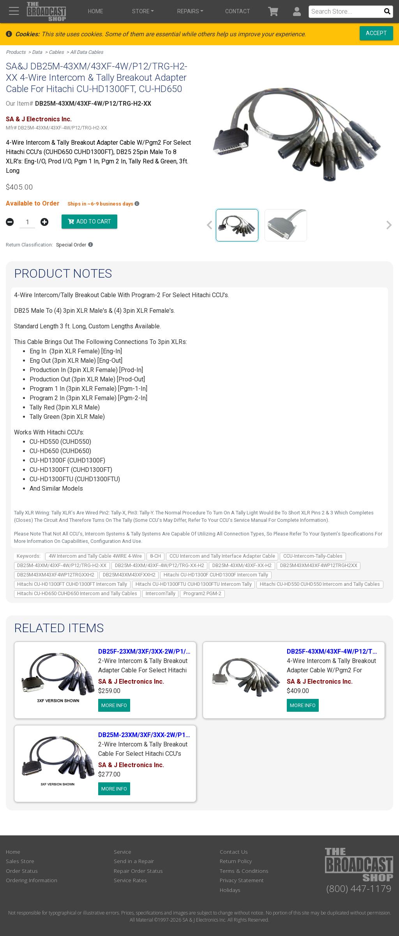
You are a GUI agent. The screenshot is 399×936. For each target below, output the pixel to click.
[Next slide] (388, 225)
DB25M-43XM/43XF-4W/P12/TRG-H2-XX (61, 565)
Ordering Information (31, 880)
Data (37, 52)
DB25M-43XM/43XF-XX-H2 (242, 565)
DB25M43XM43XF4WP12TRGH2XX (318, 565)
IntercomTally (160, 593)
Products (16, 52)
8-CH (155, 556)
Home (95, 11)
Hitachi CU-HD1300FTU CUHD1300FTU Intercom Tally (194, 584)
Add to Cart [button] (89, 221)
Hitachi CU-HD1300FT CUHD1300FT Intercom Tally (72, 584)
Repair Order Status (138, 870)
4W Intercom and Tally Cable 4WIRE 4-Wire (95, 556)
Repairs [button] (188, 11)
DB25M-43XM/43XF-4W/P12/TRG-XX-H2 (159, 565)
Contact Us (234, 851)
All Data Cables (86, 52)
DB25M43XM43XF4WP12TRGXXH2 (55, 575)
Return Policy (236, 861)
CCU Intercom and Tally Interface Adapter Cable (222, 556)
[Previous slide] (210, 225)
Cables (56, 52)
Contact (237, 11)
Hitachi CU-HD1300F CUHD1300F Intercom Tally (216, 575)
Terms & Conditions (244, 870)
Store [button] (141, 11)
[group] (237, 225)
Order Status (22, 870)
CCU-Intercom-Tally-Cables (313, 556)
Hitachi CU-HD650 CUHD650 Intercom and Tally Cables (77, 593)
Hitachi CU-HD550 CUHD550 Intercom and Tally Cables (320, 584)
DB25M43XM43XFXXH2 (129, 575)
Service (122, 851)
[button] (297, 12)
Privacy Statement (242, 880)
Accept (376, 33)
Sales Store (20, 861)
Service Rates (130, 880)
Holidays (230, 889)
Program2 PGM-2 (202, 593)
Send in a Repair (134, 861)
